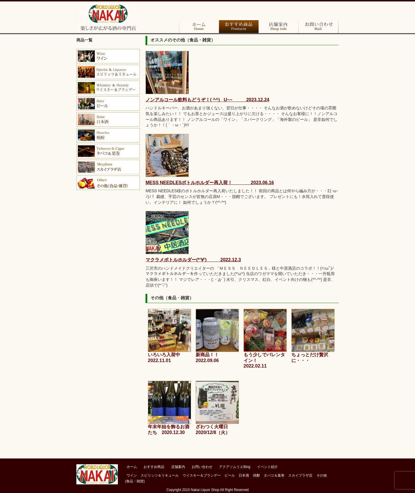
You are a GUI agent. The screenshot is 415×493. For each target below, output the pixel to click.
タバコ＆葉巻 (108, 151)
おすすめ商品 (239, 26)
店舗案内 (278, 26)
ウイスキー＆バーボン (108, 88)
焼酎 (108, 135)
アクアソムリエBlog (234, 467)
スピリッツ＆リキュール (160, 475)
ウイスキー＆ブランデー (202, 475)
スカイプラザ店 (108, 167)
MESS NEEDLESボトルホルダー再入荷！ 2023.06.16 (210, 182)
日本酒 (108, 119)
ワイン (108, 56)
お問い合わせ (318, 26)
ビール (108, 103)
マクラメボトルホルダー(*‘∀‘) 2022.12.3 (193, 259)
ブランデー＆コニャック (108, 72)
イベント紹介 (267, 467)
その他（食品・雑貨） (108, 183)
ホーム (199, 26)
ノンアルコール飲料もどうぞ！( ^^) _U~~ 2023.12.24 (207, 99)
